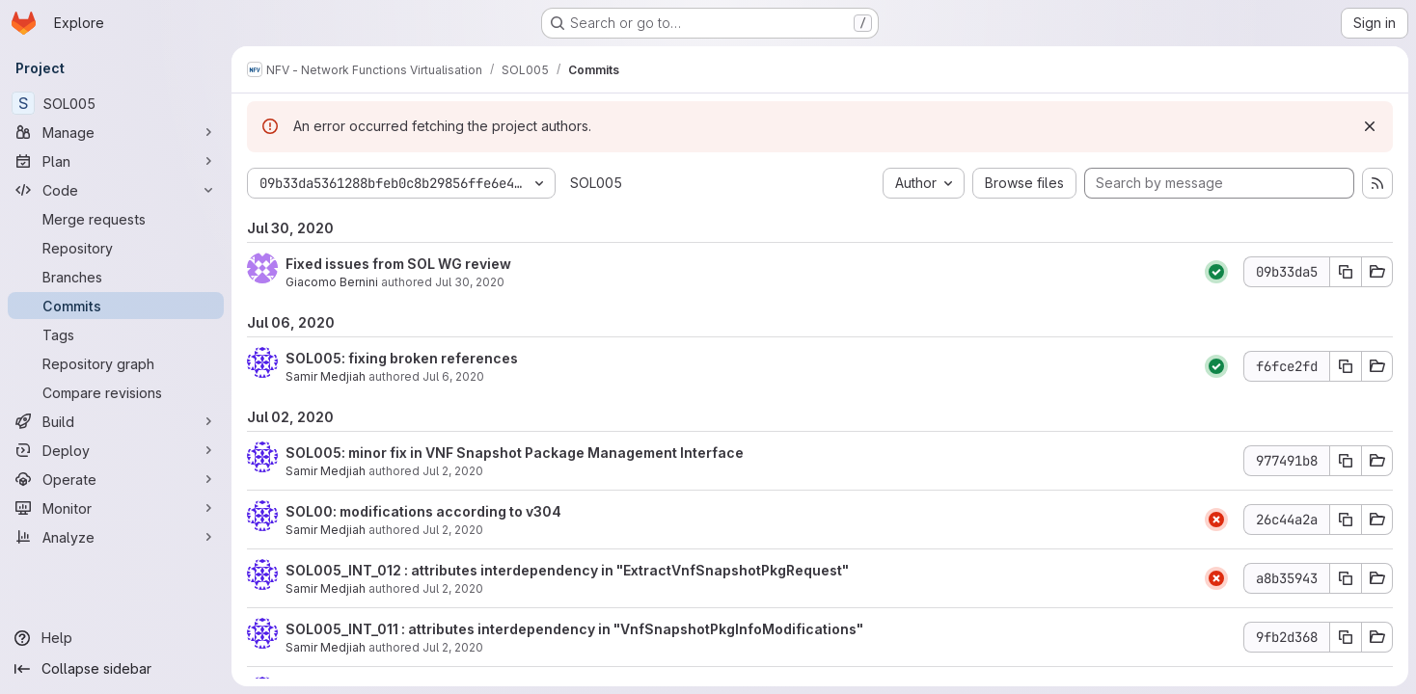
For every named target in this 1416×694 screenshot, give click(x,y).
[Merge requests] (116, 218)
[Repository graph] (116, 363)
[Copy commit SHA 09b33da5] (1345, 271)
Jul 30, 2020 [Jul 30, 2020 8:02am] (469, 282)
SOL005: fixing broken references (402, 358)
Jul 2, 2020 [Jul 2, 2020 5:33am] (452, 588)
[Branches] (116, 276)
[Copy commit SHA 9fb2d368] (1345, 637)
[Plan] (116, 160)
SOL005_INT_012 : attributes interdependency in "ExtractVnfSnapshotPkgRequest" (567, 570)
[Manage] (116, 132)
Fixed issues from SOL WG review (398, 263)
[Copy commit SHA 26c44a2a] (1345, 519)
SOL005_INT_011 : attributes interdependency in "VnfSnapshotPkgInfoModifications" (574, 629)
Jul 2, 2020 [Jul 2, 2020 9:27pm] (452, 471)
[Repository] (116, 247)
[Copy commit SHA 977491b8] (1345, 460)
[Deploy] (116, 450)
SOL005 (596, 182)
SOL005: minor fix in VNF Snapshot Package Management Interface (515, 452)
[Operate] (116, 479)
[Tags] (116, 334)
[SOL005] (116, 103)
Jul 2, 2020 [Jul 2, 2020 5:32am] (452, 647)
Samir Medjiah (326, 376)
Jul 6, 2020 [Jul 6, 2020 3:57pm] (453, 376)
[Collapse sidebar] (116, 668)
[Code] (116, 189)
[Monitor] (116, 507)
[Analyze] (116, 536)
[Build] (116, 421)
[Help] (116, 638)
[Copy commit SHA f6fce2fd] (1345, 366)
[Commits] (116, 305)
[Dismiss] (1369, 126)
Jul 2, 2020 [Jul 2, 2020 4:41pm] (452, 529)
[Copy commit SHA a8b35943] (1345, 578)
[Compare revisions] (116, 392)
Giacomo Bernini (332, 282)
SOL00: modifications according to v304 (423, 511)
